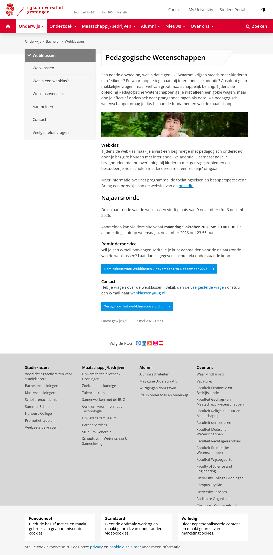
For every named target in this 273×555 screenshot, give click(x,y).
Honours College (38, 414)
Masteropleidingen (40, 393)
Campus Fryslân (209, 485)
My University (201, 9)
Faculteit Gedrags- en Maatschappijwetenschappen (220, 402)
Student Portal (232, 9)
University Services (212, 492)
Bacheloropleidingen (41, 386)
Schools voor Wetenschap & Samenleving (104, 441)
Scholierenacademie (41, 400)
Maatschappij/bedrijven (103, 367)
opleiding (187, 185)
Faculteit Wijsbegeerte (214, 460)
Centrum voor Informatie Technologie (102, 409)
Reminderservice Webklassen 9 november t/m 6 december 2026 (161, 269)
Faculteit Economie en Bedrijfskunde (214, 391)
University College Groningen (220, 478)
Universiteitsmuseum (99, 418)
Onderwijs (33, 41)
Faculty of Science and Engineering (214, 469)
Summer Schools (38, 407)
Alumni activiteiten (154, 374)
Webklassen (74, 41)
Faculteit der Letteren (214, 423)
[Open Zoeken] (256, 26)
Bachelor (53, 41)
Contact (175, 9)
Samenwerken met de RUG (103, 400)
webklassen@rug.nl (148, 293)
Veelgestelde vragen (41, 428)
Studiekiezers (37, 367)
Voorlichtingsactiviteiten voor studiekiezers (48, 377)
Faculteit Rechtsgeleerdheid (219, 441)
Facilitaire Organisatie (214, 499)
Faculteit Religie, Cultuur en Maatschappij (218, 414)
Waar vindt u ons (210, 374)
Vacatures (205, 381)
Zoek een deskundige (99, 386)
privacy (96, 546)
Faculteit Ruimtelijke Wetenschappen (213, 451)
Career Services (94, 425)
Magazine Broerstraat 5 (158, 381)
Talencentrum (93, 393)
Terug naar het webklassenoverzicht (138, 306)
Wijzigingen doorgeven (157, 388)
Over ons (205, 367)
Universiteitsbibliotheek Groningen (101, 377)
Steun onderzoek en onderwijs (164, 395)
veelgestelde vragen (208, 287)
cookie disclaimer (125, 546)
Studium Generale (96, 432)
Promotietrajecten (40, 421)
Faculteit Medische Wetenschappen (212, 432)
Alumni (145, 367)
